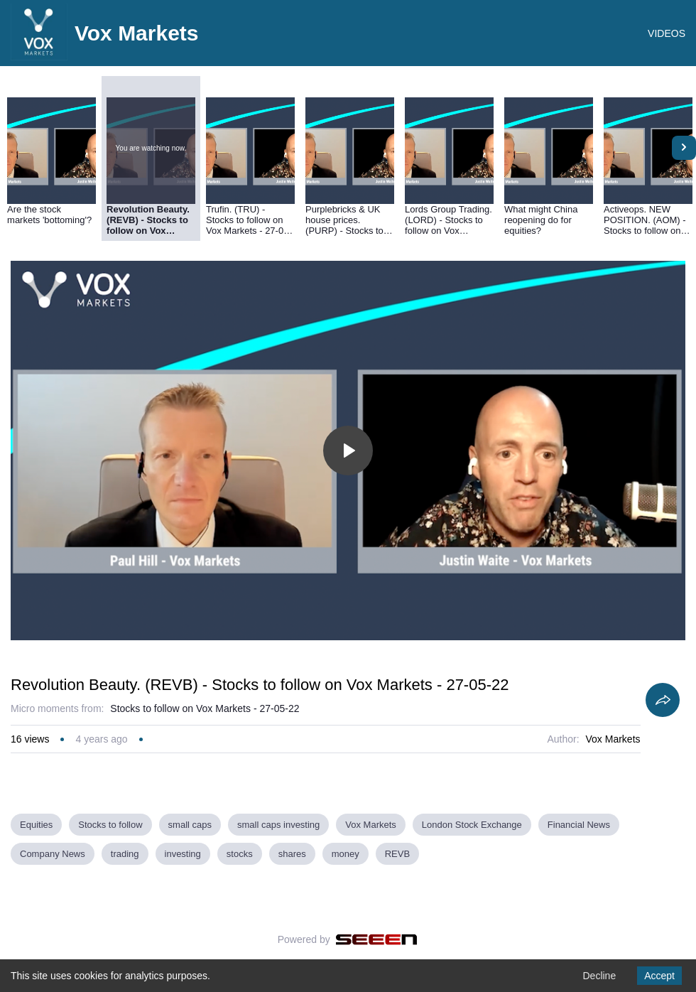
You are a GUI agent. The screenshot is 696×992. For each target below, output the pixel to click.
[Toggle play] (348, 450)
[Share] (663, 700)
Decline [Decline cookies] (599, 975)
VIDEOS (666, 33)
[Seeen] (377, 939)
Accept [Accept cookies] (659, 975)
